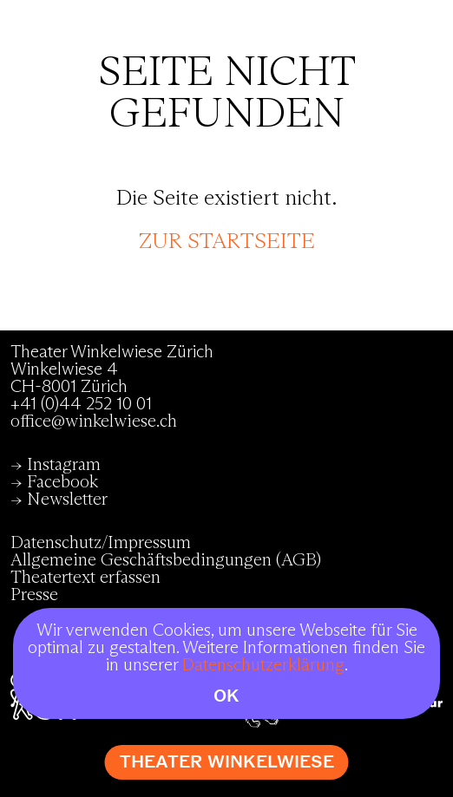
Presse (34, 595)
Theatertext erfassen (85, 577)
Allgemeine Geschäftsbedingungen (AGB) (165, 560)
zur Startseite (227, 241)
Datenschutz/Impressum (100, 543)
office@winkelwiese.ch (93, 421)
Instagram (64, 465)
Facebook (62, 482)
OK (226, 696)
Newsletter (67, 499)
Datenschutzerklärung (263, 665)
